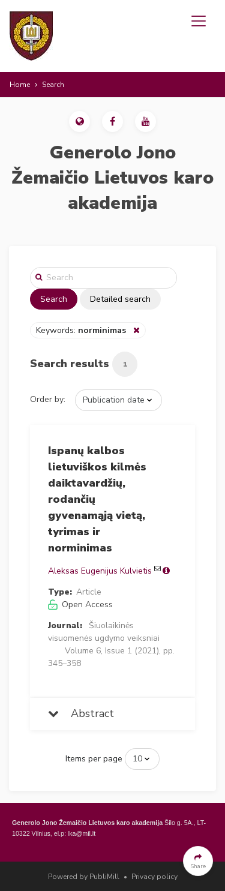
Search (53, 299)
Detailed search (120, 299)
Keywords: (82, 330)
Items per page (93, 758)
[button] (79, 121)
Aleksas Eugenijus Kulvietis (100, 571)
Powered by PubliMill (83, 876)
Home (20, 84)
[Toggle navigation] (198, 21)
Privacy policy (154, 876)
